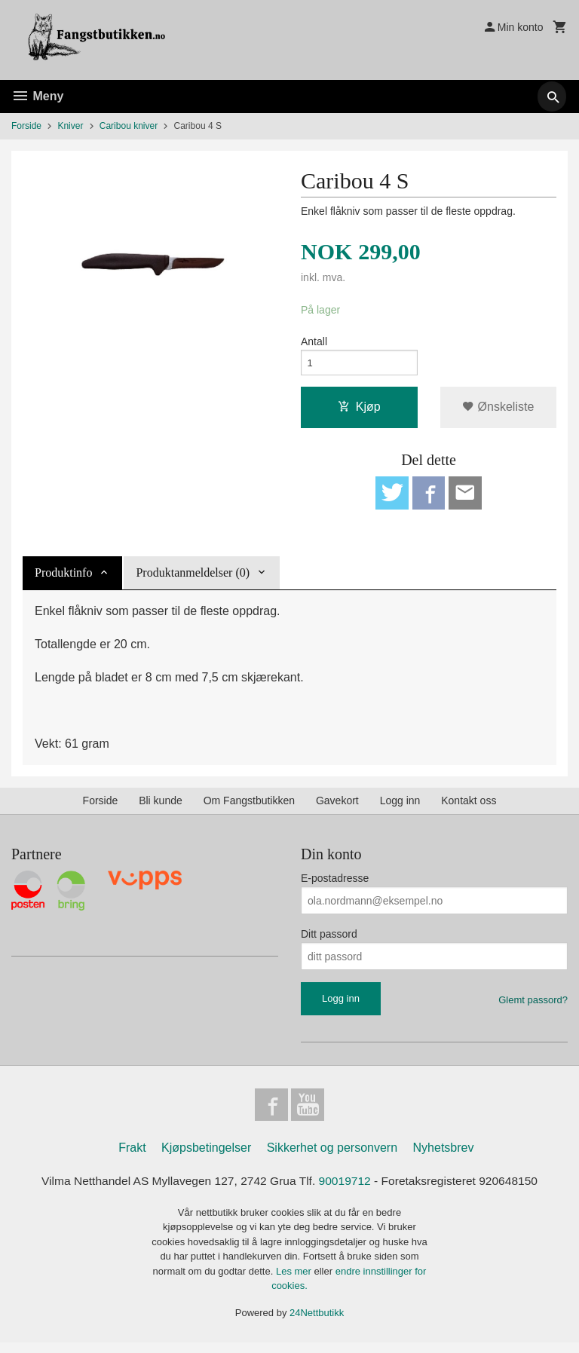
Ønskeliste (498, 410)
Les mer (295, 1281)
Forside (26, 126)
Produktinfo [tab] (63, 579)
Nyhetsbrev (443, 1157)
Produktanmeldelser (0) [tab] (193, 579)
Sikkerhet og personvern (332, 1157)
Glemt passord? (533, 1006)
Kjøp (359, 410)
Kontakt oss (468, 807)
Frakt (132, 1157)
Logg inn (400, 807)
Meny (37, 96)
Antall (314, 342)
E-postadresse (335, 885)
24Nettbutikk (317, 1322)
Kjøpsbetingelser (206, 1157)
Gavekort (337, 807)
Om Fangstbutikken (249, 807)
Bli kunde (160, 807)
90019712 (346, 1190)
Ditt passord (329, 941)
